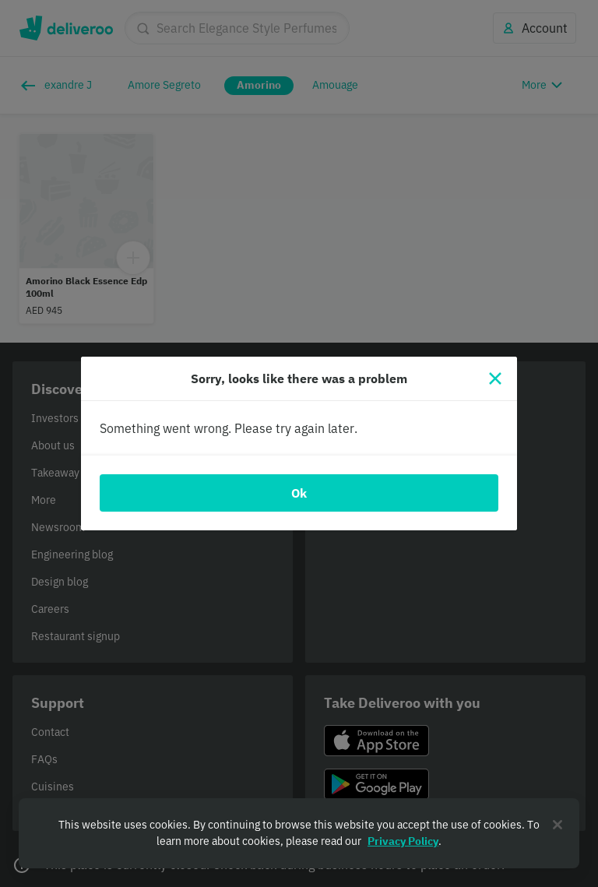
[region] (299, 833)
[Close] (495, 378)
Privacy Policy (403, 841)
